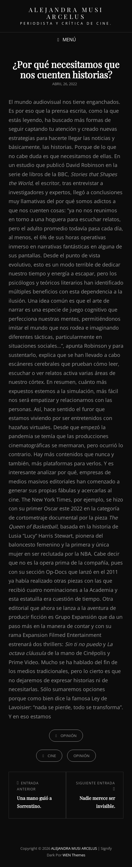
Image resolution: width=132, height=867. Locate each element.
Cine (52, 755)
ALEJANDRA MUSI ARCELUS (66, 12)
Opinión (81, 755)
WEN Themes (74, 855)
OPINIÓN (69, 735)
